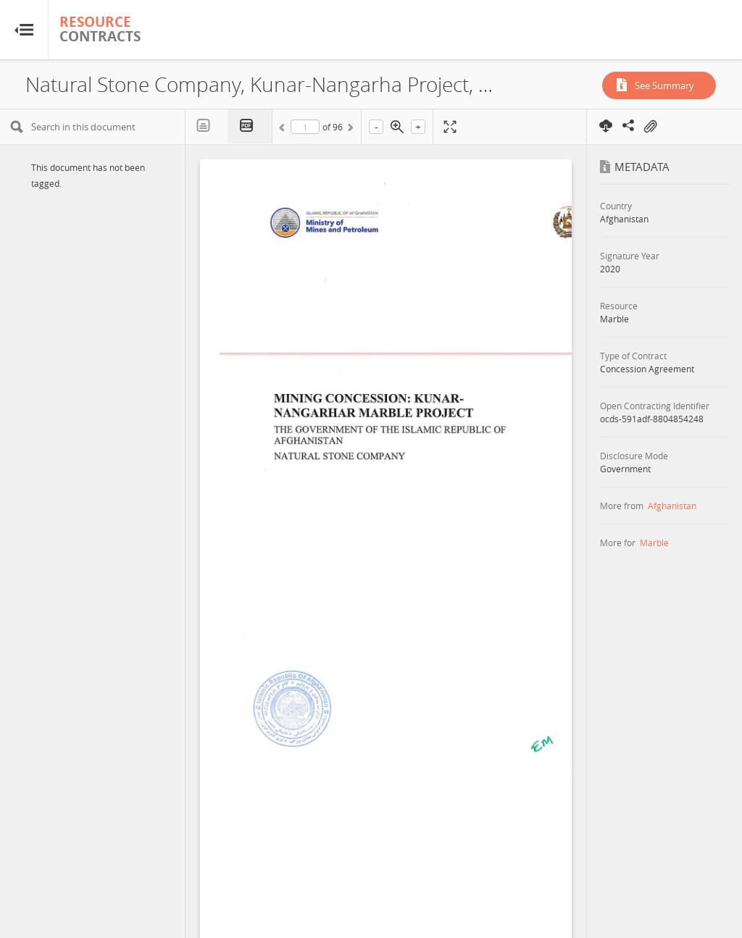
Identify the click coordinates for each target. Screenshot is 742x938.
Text (207, 126)
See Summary (664, 85)
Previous (284, 129)
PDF (250, 126)
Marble (654, 542)
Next (349, 129)
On (650, 127)
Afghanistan (672, 505)
